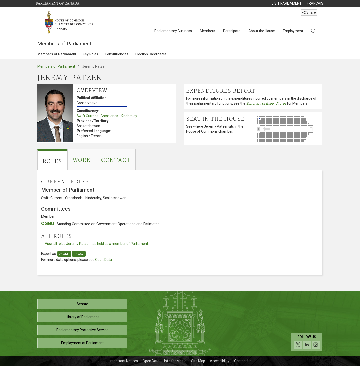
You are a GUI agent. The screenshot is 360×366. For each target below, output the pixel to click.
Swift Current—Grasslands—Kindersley (107, 116)
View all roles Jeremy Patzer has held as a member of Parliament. (97, 244)
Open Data (103, 260)
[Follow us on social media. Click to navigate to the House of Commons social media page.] (306, 342)
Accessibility (220, 361)
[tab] (53, 159)
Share (309, 12)
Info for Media (175, 361)
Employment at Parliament (82, 343)
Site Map (198, 361)
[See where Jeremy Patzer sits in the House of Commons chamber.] (288, 129)
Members (207, 31)
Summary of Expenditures (266, 103)
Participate (231, 31)
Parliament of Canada (58, 3)
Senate (82, 304)
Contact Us (243, 361)
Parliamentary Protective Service (82, 330)
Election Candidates (151, 54)
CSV (79, 254)
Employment (293, 31)
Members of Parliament (57, 54)
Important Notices (124, 361)
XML (65, 254)
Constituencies (116, 54)
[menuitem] (286, 3)
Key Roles (90, 54)
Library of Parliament (82, 317)
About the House (261, 31)
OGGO (100, 223)
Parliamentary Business (173, 31)
